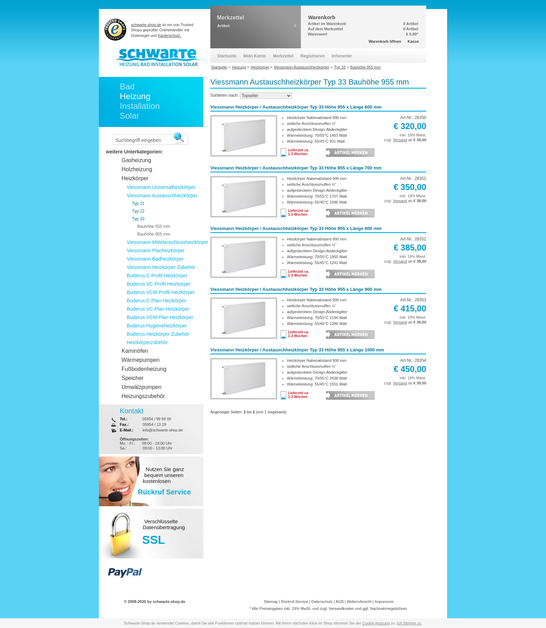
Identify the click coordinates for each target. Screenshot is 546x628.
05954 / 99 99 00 (156, 419)
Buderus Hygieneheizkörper (157, 325)
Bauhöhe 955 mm (153, 234)
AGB (339, 601)
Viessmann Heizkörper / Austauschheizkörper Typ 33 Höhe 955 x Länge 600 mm (296, 107)
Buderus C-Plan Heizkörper (156, 300)
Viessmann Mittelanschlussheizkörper (167, 242)
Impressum (384, 601)
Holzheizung (137, 169)
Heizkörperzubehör (147, 342)
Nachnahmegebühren (388, 608)
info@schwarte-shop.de (162, 430)
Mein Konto (254, 56)
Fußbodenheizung (144, 369)
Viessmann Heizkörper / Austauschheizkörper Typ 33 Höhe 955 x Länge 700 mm (296, 167)
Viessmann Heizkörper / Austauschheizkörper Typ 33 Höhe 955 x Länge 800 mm (296, 228)
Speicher (132, 378)
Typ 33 (138, 218)
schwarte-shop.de (146, 25)
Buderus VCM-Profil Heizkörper (161, 292)
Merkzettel (283, 56)
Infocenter (342, 56)
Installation (140, 106)
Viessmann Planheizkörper (156, 250)
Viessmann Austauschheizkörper (162, 195)
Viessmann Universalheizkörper (161, 187)
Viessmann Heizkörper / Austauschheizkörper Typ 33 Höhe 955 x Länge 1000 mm (297, 349)
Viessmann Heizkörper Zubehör (161, 267)
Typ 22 (138, 211)
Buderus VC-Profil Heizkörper (159, 284)
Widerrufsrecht (359, 601)
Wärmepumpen (140, 360)
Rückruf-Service (294, 601)
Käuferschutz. (169, 35)
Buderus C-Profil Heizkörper (157, 275)
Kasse (413, 41)
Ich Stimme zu (409, 623)
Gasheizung (136, 160)
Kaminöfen (135, 351)
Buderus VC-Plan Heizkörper (158, 309)
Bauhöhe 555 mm (153, 226)
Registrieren (313, 56)
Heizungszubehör (143, 396)
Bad (127, 86)
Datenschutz (322, 601)
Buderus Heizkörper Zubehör (158, 334)
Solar (129, 115)
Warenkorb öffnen (385, 41)
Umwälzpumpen (142, 387)
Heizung (135, 96)
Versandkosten (341, 608)
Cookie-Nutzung (376, 623)
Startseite (226, 56)
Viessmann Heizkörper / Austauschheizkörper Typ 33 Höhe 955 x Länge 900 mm (296, 289)
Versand (400, 140)
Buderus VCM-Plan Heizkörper (160, 317)
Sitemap (271, 601)
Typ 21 (138, 203)
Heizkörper (135, 178)
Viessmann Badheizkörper (155, 259)
